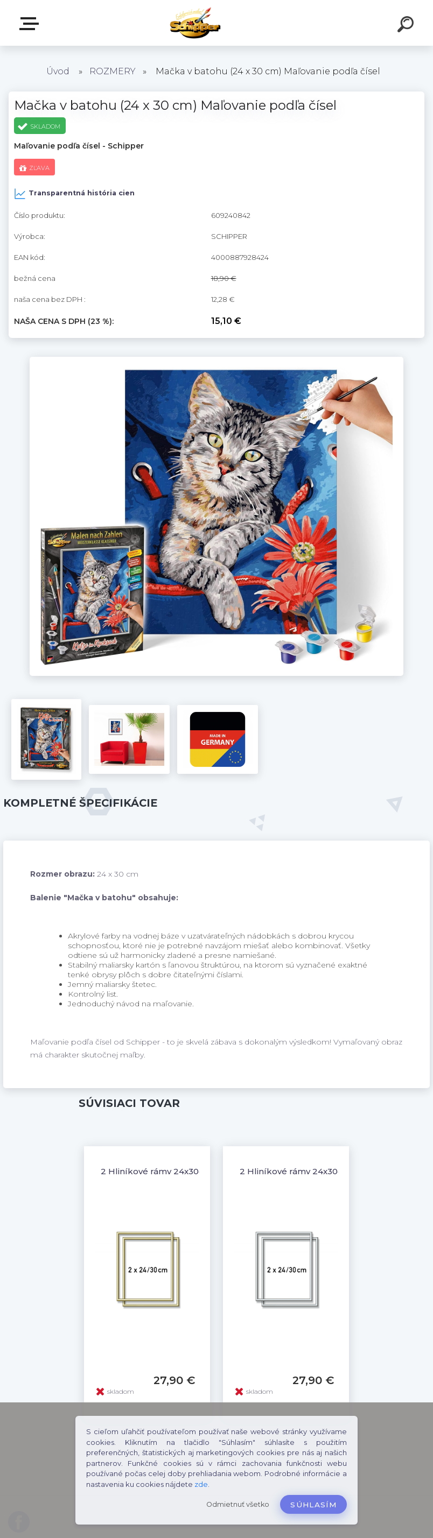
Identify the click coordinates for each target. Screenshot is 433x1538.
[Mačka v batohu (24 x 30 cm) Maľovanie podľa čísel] (217, 360)
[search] (407, 25)
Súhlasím (313, 1504)
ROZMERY (112, 71)
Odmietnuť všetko (237, 1504)
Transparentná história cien (74, 194)
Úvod (57, 71)
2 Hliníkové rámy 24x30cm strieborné (318, 1171)
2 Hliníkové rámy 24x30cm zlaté (168, 1171)
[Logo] (217, 23)
